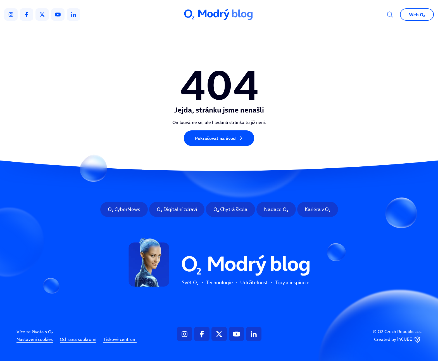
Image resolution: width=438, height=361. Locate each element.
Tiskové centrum (120, 339)
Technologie (189, 32)
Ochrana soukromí (78, 339)
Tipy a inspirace (276, 32)
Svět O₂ (153, 32)
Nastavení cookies (34, 339)
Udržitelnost (231, 32)
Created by (398, 340)
